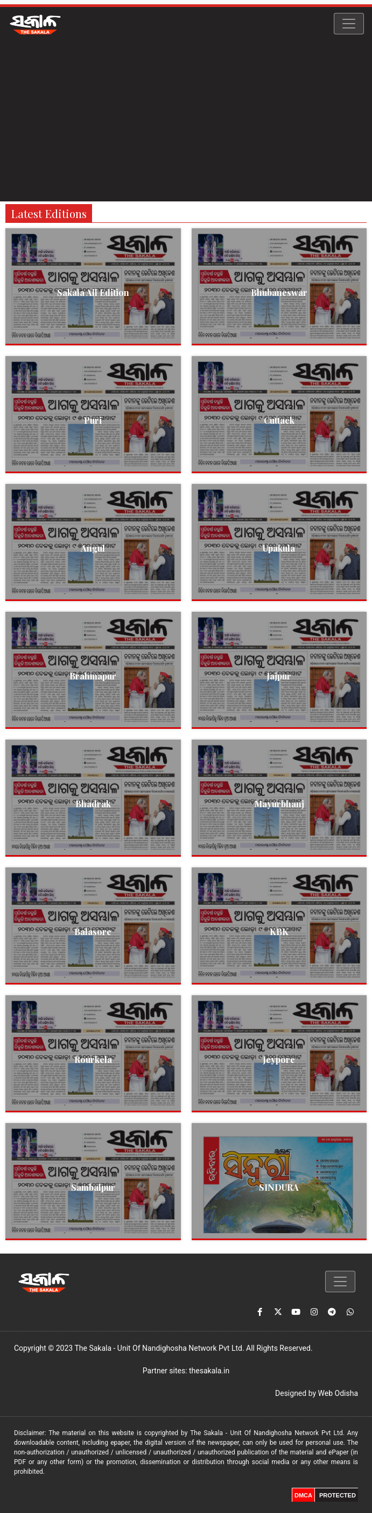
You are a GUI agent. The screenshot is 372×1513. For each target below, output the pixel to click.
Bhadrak (93, 803)
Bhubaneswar (279, 292)
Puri (93, 420)
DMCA (303, 1495)
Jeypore (279, 1059)
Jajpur (278, 676)
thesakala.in (209, 1370)
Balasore (92, 931)
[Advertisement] (186, 121)
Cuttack (279, 420)
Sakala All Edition (93, 292)
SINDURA (279, 1187)
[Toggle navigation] (349, 23)
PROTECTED (337, 1495)
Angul (93, 548)
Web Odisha (338, 1393)
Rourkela (93, 1059)
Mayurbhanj (279, 803)
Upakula (279, 548)
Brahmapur (92, 676)
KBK (279, 931)
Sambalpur (93, 1187)
